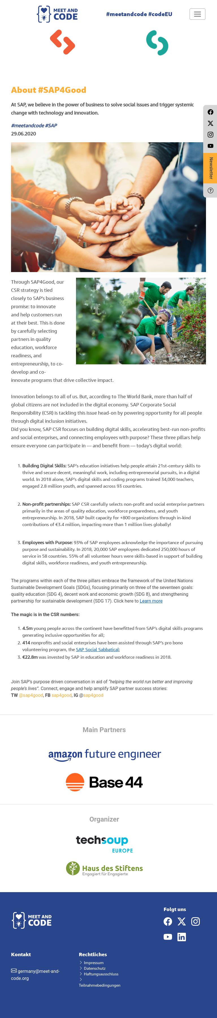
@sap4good (31, 695)
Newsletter (211, 168)
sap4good (62, 695)
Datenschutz (92, 968)
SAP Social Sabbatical (97, 649)
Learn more (151, 601)
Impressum (91, 962)
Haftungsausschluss (98, 973)
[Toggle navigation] (197, 14)
